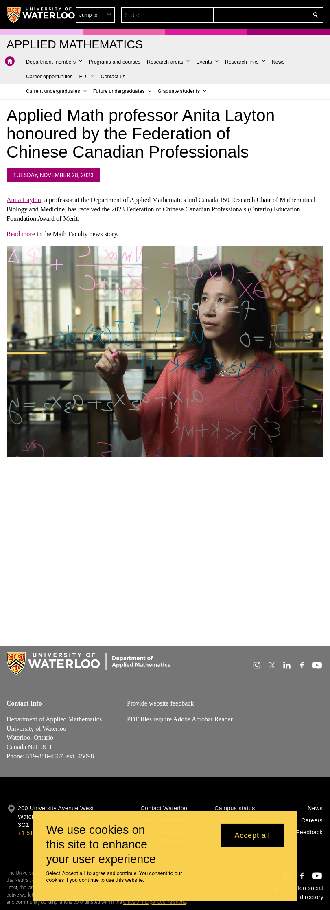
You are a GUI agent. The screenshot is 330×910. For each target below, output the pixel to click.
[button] (257, 15)
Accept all (252, 835)
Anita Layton (24, 199)
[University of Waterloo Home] (41, 15)
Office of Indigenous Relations (154, 902)
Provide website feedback (160, 703)
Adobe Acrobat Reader (203, 719)
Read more (21, 234)
